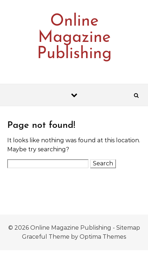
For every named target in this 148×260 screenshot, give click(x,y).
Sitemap (128, 227)
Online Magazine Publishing (74, 37)
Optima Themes (103, 236)
